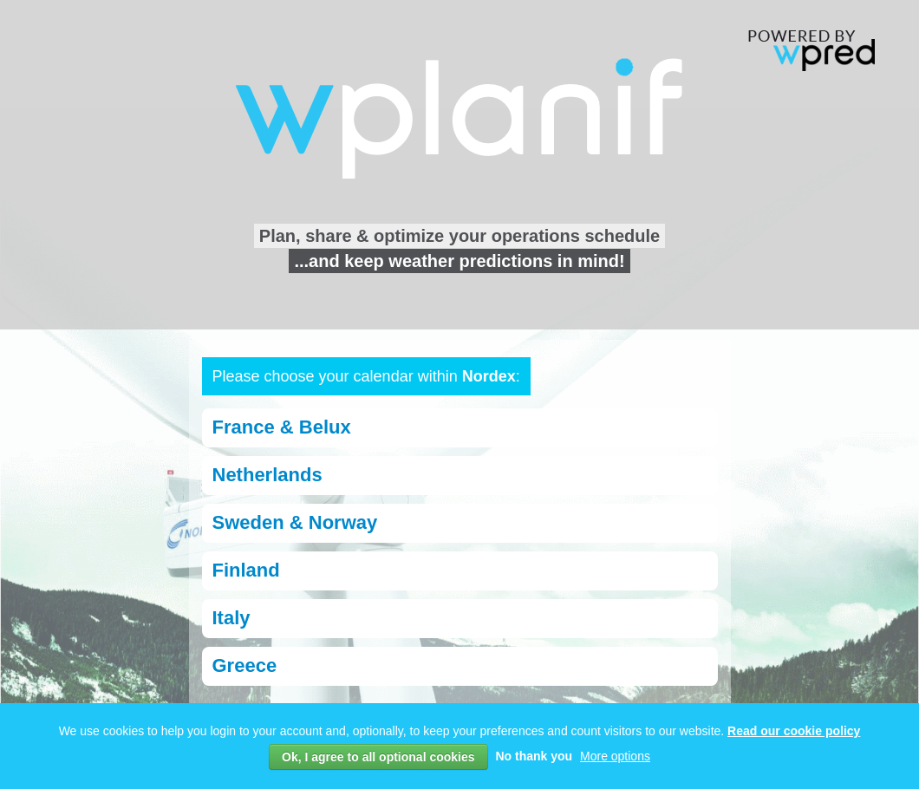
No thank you (533, 756)
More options (615, 756)
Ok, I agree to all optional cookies (378, 757)
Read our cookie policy (793, 731)
